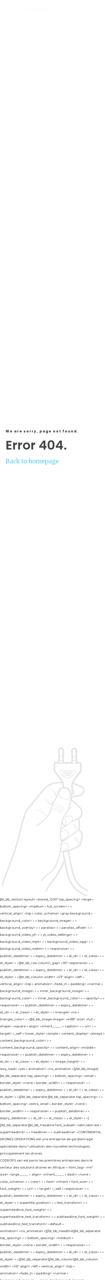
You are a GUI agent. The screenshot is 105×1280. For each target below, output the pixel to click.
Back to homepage (32, 461)
